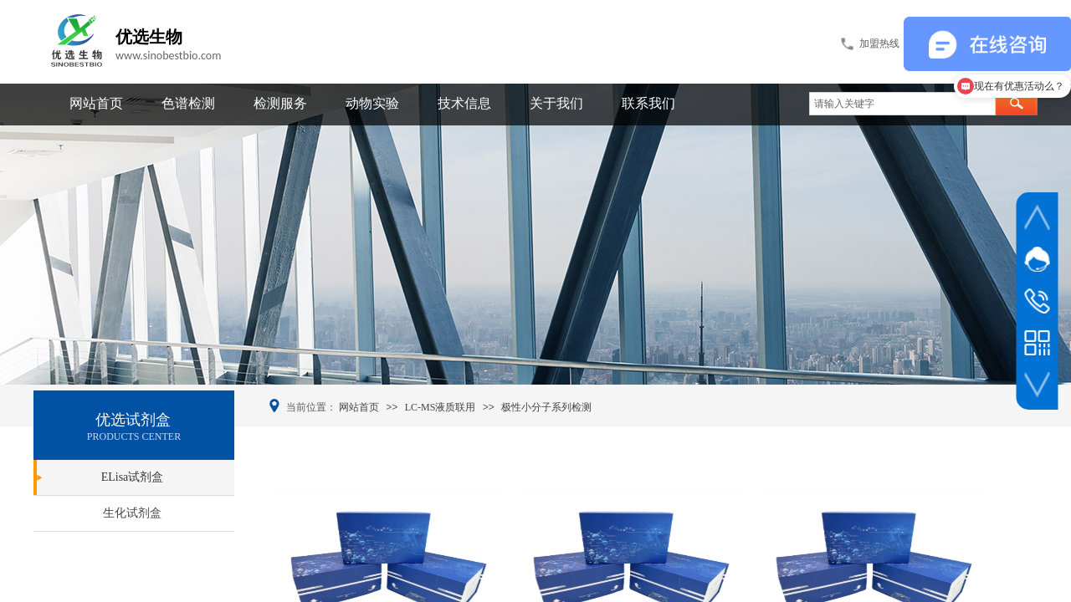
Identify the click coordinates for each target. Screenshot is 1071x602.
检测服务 (280, 103)
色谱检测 (188, 103)
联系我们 (648, 103)
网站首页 (96, 103)
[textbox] (902, 103)
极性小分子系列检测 (546, 407)
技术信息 (464, 103)
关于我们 (556, 103)
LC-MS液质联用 (440, 407)
